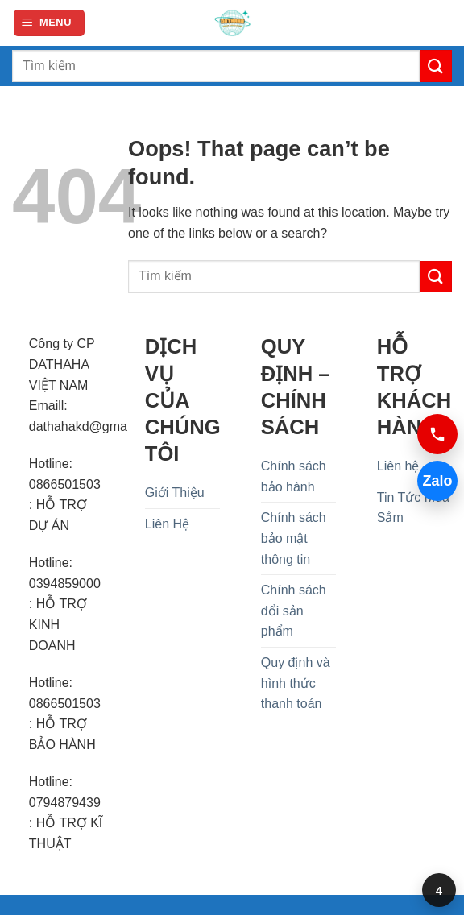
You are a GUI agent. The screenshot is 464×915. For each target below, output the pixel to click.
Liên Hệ (167, 524)
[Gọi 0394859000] (437, 434)
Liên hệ (398, 466)
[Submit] (436, 65)
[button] (49, 23)
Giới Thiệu (175, 492)
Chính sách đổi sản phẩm (293, 610)
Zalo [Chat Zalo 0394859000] (437, 481)
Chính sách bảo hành (293, 476)
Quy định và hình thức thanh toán (295, 683)
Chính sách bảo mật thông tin (293, 538)
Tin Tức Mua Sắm (413, 508)
